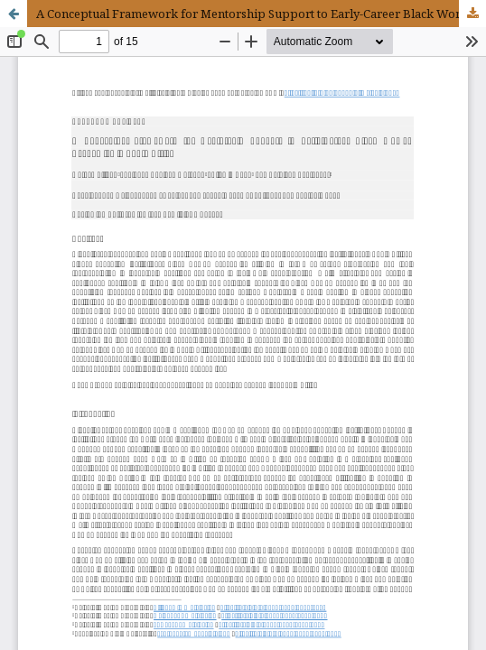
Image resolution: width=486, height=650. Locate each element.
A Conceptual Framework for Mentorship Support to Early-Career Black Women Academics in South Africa (261, 13)
